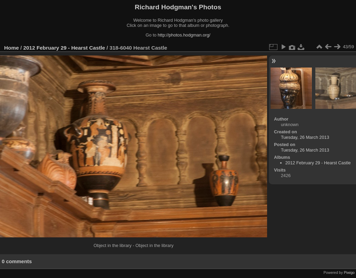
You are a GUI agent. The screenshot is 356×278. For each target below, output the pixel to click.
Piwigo (349, 272)
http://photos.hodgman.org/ (183, 35)
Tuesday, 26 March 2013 (305, 137)
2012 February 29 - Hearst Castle (64, 48)
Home (11, 48)
